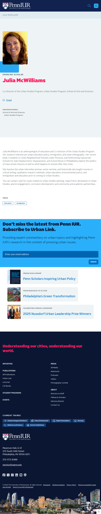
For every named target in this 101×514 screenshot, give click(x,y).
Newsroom (55, 371)
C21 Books (7, 386)
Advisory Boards (57, 401)
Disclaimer (46, 485)
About (54, 390)
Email (9, 100)
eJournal (6, 382)
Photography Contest (59, 383)
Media (53, 364)
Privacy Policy (71, 485)
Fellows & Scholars (58, 397)
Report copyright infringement (23, 487)
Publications (9, 371)
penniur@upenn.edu (12, 465)
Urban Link (7, 378)
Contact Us (55, 405)
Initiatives (7, 364)
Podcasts (54, 375)
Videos (53, 379)
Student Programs (12, 393)
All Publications (9, 375)
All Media (54, 368)
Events (6, 400)
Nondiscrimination (58, 485)
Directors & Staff (57, 394)
